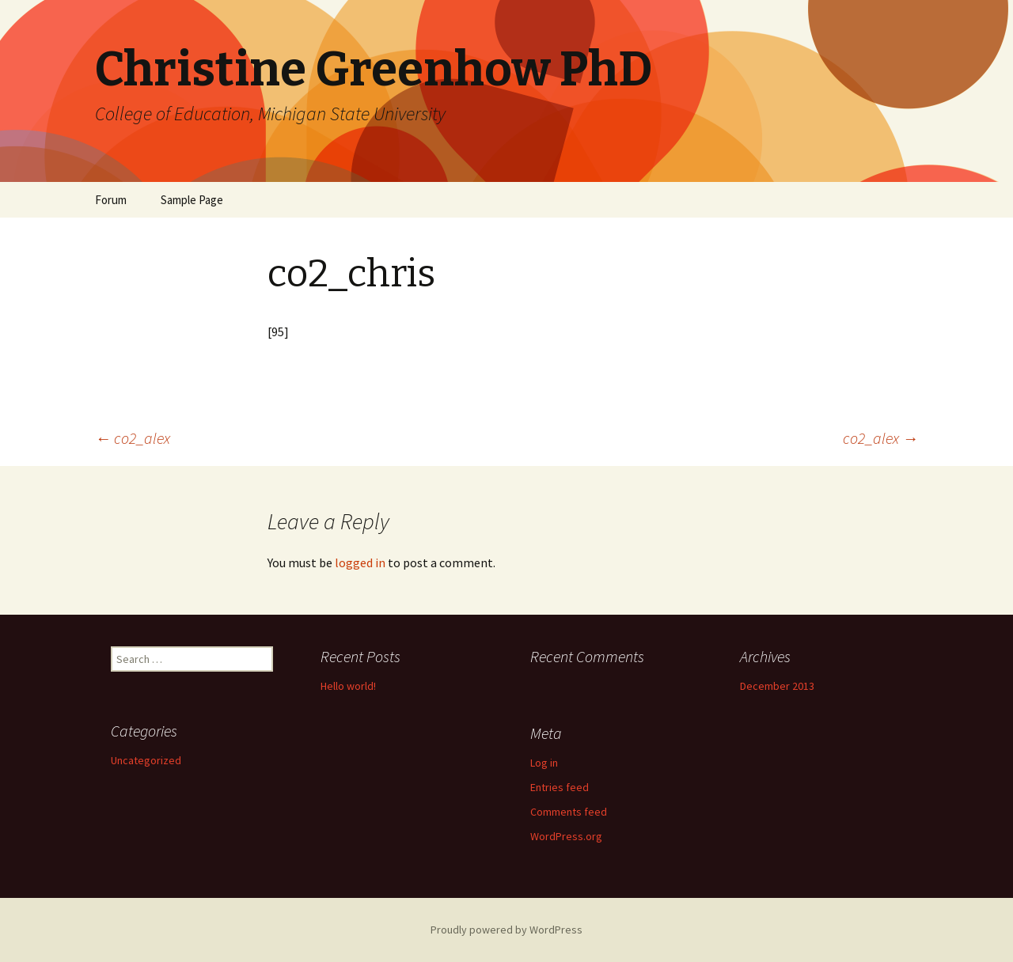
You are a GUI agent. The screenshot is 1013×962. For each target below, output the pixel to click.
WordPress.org (566, 836)
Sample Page (192, 199)
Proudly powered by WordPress (506, 929)
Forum (111, 199)
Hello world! (348, 686)
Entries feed (559, 787)
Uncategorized (146, 760)
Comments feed (568, 812)
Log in (544, 763)
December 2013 (777, 686)
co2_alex (132, 438)
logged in (360, 562)
